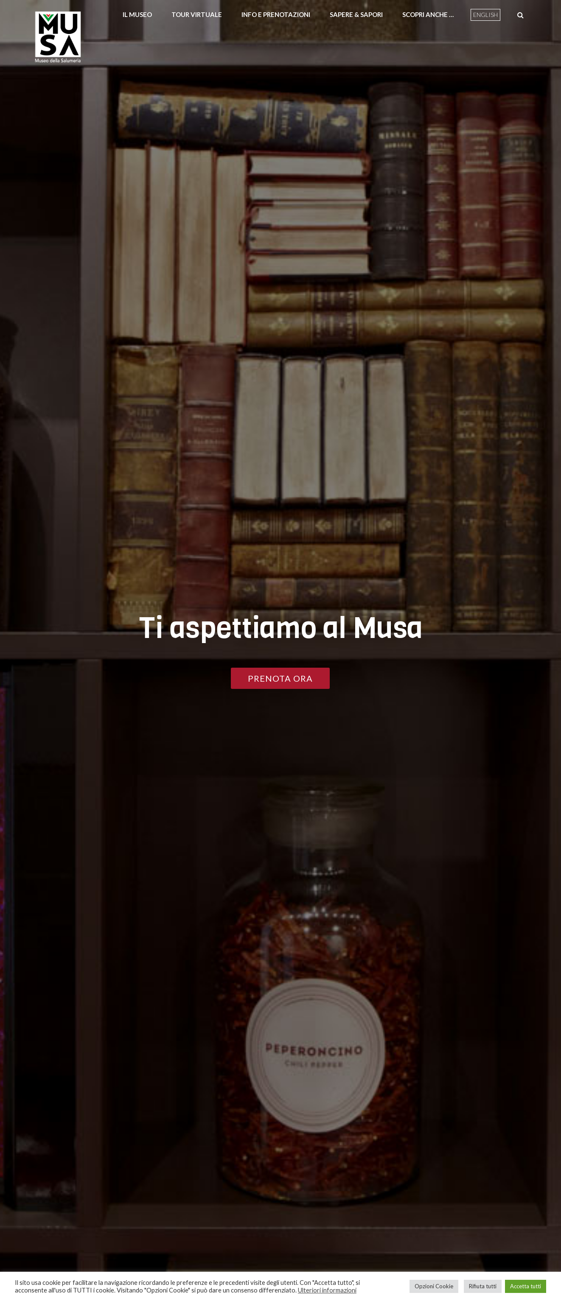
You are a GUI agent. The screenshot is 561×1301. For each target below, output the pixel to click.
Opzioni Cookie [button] (434, 1286)
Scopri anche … (428, 14)
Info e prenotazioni (275, 14)
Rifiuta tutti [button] (482, 1286)
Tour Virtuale (196, 14)
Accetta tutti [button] (525, 1286)
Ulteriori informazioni (327, 1290)
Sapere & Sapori (356, 14)
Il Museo (137, 14)
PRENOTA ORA (280, 678)
